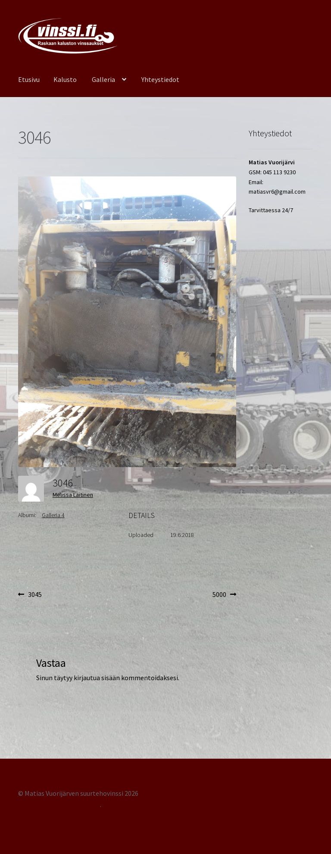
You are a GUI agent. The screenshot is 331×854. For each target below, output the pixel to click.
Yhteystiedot (160, 79)
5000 (224, 594)
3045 (35, 594)
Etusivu (29, 79)
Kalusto (65, 79)
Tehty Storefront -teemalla (59, 804)
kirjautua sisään (97, 677)
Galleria (103, 79)
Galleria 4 (53, 515)
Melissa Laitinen (73, 495)
